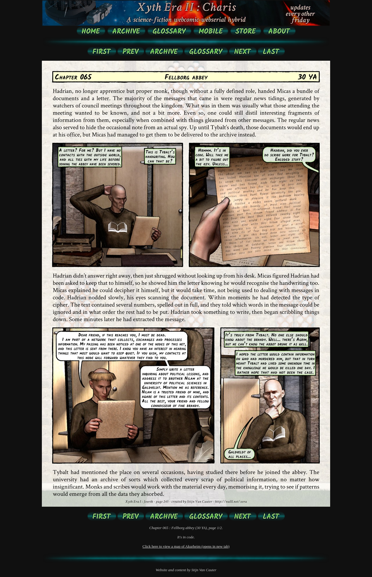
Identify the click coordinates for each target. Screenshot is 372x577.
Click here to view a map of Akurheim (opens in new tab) (185, 546)
